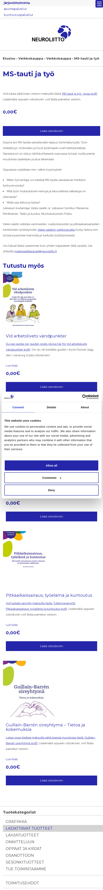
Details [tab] (51, 407)
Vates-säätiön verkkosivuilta (56, 229)
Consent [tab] (18, 407)
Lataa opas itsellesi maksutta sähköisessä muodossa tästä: (45, 737)
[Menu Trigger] (99, 4)
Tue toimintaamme (26, 869)
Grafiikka (16, 821)
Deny (51, 490)
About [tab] (85, 407)
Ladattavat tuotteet (29, 828)
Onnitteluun (20, 842)
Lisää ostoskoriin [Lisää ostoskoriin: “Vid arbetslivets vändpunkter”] (51, 387)
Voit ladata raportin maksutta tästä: (29, 603)
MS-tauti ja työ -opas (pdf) (79, 93)
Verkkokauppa (30, 58)
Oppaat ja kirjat (24, 848)
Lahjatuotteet (22, 835)
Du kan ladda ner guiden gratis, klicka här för (36, 344)
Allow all (51, 465)
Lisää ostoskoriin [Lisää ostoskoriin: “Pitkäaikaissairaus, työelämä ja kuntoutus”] (51, 646)
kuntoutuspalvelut (18, 15)
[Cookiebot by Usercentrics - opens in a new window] (82, 396)
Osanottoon (20, 855)
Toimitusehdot (22, 883)
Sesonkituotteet (25, 862)
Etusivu (9, 58)
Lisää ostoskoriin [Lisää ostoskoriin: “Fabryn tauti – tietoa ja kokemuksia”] (51, 516)
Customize (51, 477)
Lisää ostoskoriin (51, 131)
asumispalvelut (15, 9)
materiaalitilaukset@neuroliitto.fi (36, 251)
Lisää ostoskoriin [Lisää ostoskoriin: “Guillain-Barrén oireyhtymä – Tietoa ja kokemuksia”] (51, 780)
